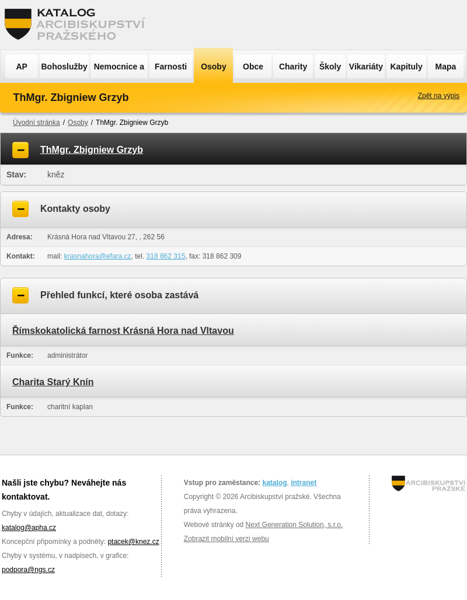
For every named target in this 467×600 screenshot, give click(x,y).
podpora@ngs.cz (28, 570)
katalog (274, 483)
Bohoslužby (64, 66)
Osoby (213, 66)
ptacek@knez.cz (133, 542)
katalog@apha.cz (29, 528)
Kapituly (406, 66)
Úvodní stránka (36, 122)
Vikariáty (366, 66)
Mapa (445, 66)
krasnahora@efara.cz (97, 256)
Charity (293, 66)
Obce (253, 66)
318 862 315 (166, 256)
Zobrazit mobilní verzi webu (226, 539)
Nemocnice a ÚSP (119, 70)
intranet (303, 483)
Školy (330, 66)
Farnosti (171, 66)
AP (21, 66)
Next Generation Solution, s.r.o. (294, 525)
